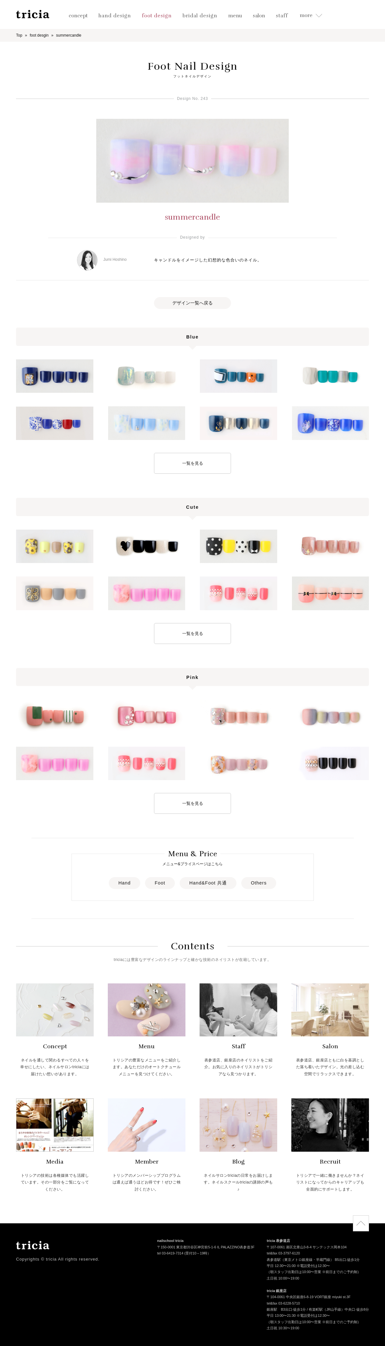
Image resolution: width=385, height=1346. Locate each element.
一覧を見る (192, 463)
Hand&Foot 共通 (208, 882)
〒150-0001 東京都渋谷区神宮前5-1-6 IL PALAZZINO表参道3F (205, 1247)
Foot (160, 882)
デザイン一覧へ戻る (192, 302)
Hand (124, 882)
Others (259, 882)
